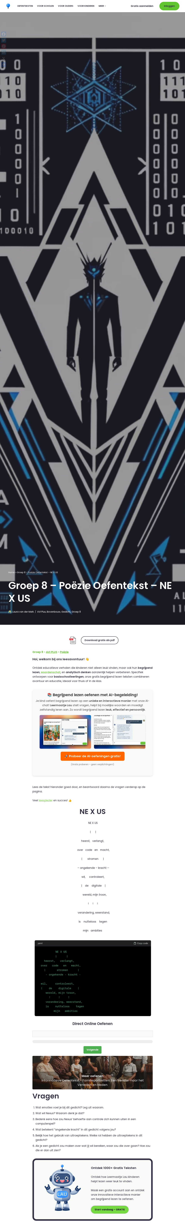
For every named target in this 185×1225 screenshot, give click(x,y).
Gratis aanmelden (142, 6)
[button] (105, 6)
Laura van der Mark (23, 611)
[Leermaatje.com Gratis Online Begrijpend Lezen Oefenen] (9, 6)
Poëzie (64, 652)
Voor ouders (65, 6)
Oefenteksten (25, 6)
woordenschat (50, 672)
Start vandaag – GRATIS (110, 1209)
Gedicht (66, 611)
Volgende (92, 1049)
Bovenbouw (53, 611)
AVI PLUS (51, 652)
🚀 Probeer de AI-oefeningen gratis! (92, 756)
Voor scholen (45, 6)
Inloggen (169, 6)
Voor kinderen (86, 6)
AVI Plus (41, 611)
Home (11, 572)
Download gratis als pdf (100, 640)
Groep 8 (76, 611)
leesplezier (46, 800)
